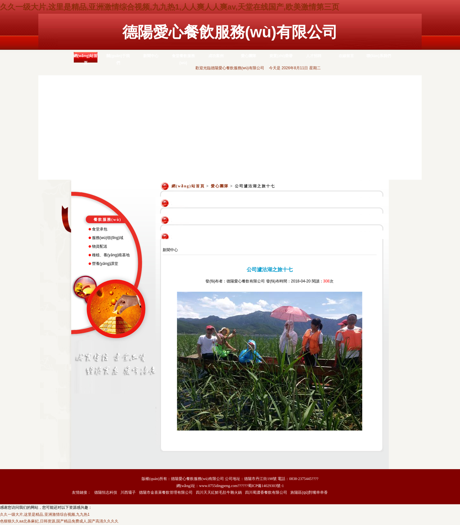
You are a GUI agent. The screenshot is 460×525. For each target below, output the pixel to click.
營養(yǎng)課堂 (105, 263)
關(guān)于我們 (118, 59)
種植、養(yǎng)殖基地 (111, 255)
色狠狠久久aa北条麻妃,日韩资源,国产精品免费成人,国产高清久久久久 (59, 521)
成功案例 (216, 56)
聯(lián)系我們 (378, 56)
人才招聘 (313, 56)
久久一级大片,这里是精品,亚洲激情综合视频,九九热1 (45, 514)
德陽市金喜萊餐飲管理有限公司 (166, 492)
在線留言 (346, 56)
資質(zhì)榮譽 (281, 56)
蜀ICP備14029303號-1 (266, 486)
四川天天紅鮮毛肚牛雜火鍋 (219, 492)
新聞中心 (150, 56)
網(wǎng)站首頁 (85, 59)
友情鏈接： (81, 492)
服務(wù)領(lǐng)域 (107, 238)
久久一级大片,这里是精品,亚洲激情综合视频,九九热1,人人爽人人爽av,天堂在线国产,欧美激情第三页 (169, 7)
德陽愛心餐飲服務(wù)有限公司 (230, 32)
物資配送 (99, 246)
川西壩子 (128, 492)
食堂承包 (99, 229)
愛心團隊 (248, 56)
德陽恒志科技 (105, 492)
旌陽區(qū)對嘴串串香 (309, 492)
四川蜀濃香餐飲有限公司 (266, 492)
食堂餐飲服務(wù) (183, 59)
